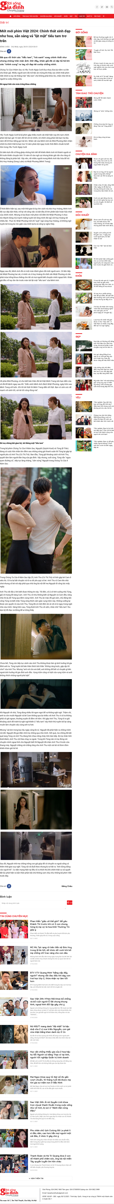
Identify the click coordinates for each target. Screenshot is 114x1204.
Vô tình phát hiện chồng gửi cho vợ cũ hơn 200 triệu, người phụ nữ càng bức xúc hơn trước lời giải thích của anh (104, 263)
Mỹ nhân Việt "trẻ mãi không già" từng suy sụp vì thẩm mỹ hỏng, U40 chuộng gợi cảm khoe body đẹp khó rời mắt (104, 384)
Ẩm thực (97, 16)
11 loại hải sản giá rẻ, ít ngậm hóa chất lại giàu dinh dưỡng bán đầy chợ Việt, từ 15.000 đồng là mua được (104, 283)
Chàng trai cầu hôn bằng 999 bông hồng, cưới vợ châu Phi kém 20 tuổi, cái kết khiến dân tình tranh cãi (103, 418)
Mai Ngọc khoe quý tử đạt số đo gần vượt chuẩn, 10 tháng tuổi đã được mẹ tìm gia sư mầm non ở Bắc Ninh (50, 1080)
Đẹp (71, 16)
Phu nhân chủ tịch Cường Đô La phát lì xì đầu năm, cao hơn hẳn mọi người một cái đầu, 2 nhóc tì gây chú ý (50, 1133)
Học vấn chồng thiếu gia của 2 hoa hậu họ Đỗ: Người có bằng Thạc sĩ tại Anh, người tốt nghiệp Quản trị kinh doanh (50, 1054)
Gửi (69, 903)
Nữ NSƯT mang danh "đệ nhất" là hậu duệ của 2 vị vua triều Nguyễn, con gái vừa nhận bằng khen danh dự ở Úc (50, 1029)
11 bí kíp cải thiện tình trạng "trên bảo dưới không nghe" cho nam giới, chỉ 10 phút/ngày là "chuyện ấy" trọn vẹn (103, 310)
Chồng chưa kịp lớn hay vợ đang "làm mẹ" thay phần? (103, 125)
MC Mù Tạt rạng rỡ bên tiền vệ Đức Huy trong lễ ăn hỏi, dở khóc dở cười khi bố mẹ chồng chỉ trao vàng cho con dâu (51, 950)
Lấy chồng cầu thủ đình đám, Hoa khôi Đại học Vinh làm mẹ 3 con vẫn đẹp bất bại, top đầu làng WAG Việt (103, 370)
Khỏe (66, 16)
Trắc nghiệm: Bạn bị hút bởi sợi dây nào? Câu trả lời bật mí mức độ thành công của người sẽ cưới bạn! (104, 431)
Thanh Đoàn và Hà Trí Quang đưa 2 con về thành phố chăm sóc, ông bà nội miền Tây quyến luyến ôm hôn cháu (50, 1158)
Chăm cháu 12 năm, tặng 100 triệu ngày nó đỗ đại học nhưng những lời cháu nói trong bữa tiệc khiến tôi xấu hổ (104, 189)
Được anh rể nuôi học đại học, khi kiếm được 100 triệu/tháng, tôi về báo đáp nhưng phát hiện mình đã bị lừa (103, 223)
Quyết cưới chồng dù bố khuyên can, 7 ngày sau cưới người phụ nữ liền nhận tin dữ (102, 236)
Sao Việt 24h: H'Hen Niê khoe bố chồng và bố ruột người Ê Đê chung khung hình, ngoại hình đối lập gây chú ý (50, 1001)
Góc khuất (58, 16)
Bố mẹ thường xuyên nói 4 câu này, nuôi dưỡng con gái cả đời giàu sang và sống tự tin (104, 40)
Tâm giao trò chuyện (30, 16)
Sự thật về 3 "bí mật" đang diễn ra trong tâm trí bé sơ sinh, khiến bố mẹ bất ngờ (103, 78)
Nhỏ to (89, 16)
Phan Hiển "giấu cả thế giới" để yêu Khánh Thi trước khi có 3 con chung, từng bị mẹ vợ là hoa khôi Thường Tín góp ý (50, 925)
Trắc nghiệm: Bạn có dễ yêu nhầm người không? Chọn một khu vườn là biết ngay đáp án (104, 444)
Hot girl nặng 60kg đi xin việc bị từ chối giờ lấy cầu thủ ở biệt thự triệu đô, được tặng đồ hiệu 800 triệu (104, 357)
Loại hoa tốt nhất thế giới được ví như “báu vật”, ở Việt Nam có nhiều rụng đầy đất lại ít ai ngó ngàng (103, 323)
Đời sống (17, 16)
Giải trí (82, 16)
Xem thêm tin (37, 1178)
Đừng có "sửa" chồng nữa (103, 111)
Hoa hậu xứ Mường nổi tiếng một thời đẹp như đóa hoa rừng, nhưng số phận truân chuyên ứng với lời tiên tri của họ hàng (104, 345)
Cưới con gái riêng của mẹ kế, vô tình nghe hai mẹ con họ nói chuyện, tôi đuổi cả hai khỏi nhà (103, 201)
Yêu (76, 16)
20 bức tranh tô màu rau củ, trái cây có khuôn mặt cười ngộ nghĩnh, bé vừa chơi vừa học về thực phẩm (104, 66)
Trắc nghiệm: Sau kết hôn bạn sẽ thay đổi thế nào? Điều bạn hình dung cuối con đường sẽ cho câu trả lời (104, 405)
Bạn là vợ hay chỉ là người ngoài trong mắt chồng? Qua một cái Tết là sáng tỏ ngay (103, 175)
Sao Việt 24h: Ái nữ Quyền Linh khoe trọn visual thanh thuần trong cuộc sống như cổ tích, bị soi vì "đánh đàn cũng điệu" (51, 1106)
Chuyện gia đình (46, 16)
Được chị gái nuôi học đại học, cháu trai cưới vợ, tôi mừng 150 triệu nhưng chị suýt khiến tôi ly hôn (103, 162)
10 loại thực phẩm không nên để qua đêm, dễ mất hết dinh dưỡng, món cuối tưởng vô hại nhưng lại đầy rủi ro (104, 296)
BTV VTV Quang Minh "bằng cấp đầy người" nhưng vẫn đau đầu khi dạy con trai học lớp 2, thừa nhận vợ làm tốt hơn (50, 977)
